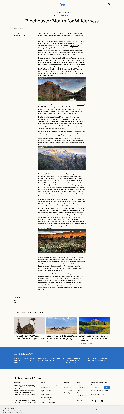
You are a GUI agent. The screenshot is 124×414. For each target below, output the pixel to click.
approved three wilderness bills (66, 43)
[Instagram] (95, 401)
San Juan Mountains (54, 69)
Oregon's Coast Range (55, 52)
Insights (66, 382)
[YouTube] (102, 401)
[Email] (97, 387)
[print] (25, 35)
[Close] (121, 410)
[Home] (27, 378)
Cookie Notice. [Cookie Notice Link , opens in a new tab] (18, 412)
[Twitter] (99, 401)
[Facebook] (92, 401)
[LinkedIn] (97, 401)
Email (92, 384)
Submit (107, 387)
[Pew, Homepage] (62, 4)
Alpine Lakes (74, 46)
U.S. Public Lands (35, 312)
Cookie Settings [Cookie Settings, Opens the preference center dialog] (95, 410)
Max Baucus (80, 105)
